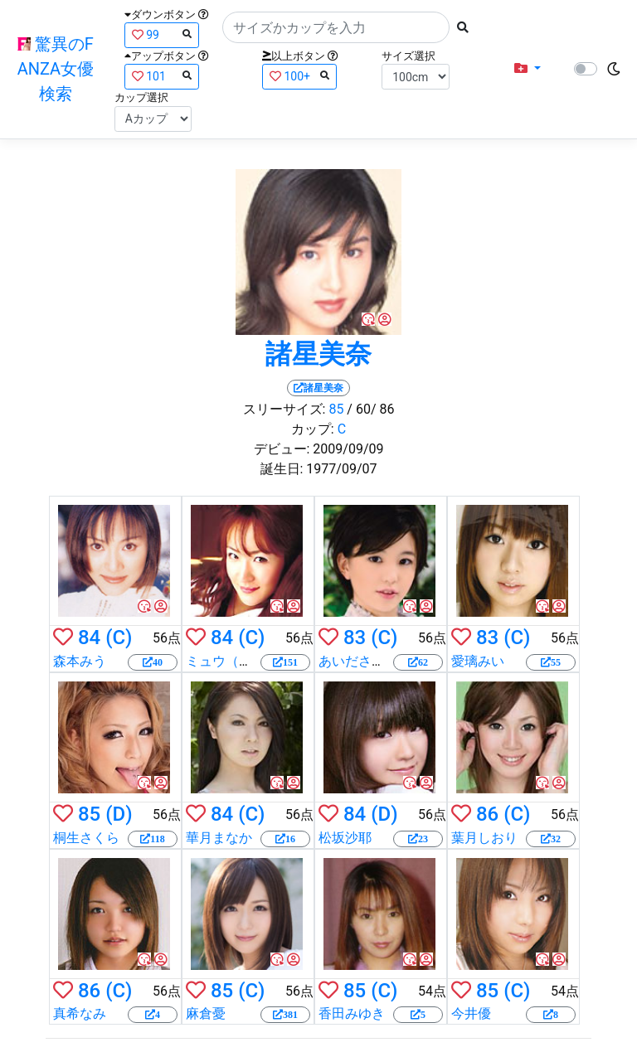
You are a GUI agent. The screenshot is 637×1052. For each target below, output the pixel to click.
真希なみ (79, 1013)
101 (162, 76)
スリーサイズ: (284, 409)
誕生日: (282, 469)
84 (89, 637)
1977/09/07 (341, 469)
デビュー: (282, 449)
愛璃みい (477, 661)
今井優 (471, 1013)
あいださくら (358, 661)
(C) (118, 637)
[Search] (336, 27)
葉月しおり (484, 838)
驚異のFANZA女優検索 (55, 69)
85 (335, 409)
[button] (527, 68)
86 (487, 814)
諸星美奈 (318, 354)
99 (162, 34)
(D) (118, 814)
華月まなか (219, 838)
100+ (299, 76)
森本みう (79, 661)
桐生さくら (86, 838)
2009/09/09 (348, 449)
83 (354, 637)
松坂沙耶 (345, 838)
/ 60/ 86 (370, 409)
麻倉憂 (206, 1013)
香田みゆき (351, 1013)
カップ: (312, 429)
